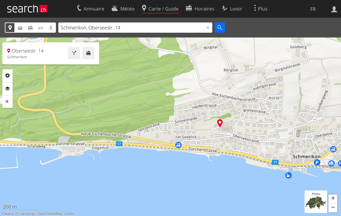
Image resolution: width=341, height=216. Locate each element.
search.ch (11, 214)
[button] (332, 198)
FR (313, 9)
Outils (7, 101)
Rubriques (7, 75)
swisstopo (28, 214)
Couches (7, 88)
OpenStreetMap (50, 214)
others (69, 214)
